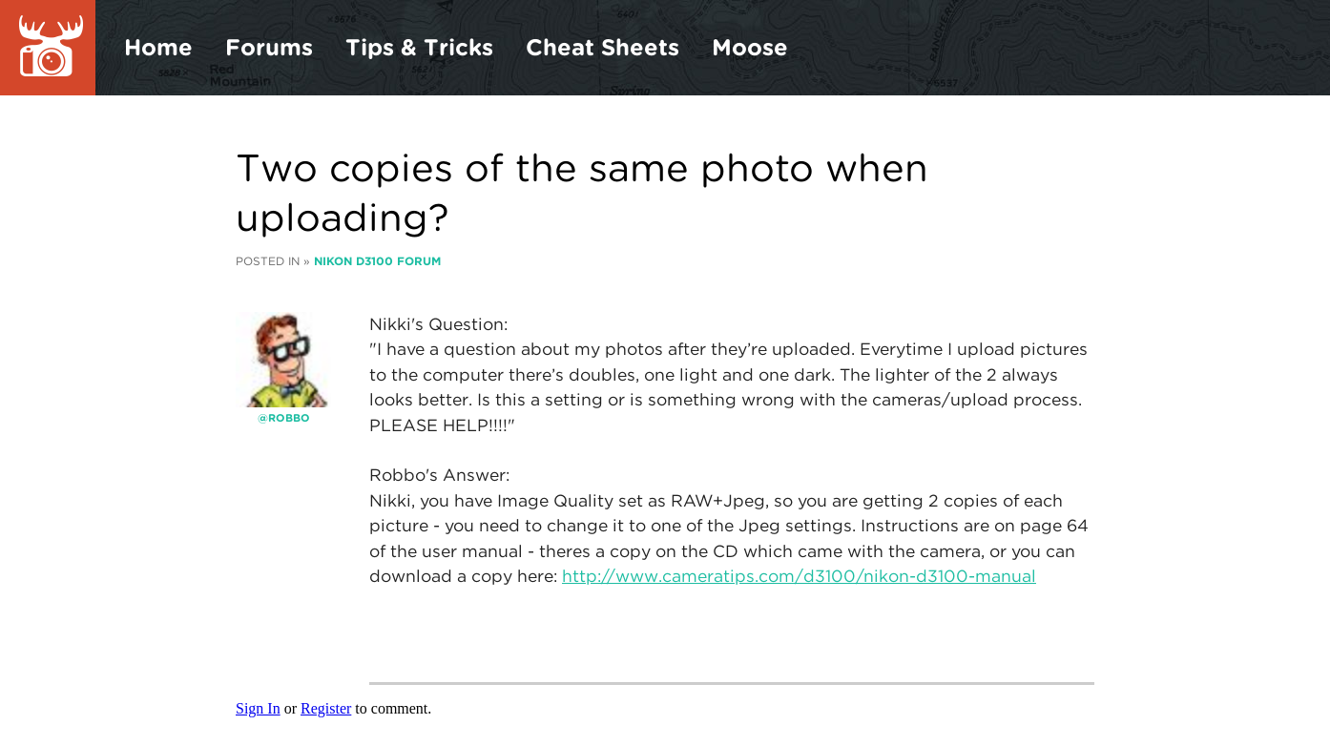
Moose (750, 47)
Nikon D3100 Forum (377, 261)
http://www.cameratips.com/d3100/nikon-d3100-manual (799, 576)
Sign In (258, 708)
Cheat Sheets (602, 47)
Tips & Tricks (419, 47)
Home (158, 47)
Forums (269, 47)
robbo (289, 418)
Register (326, 708)
